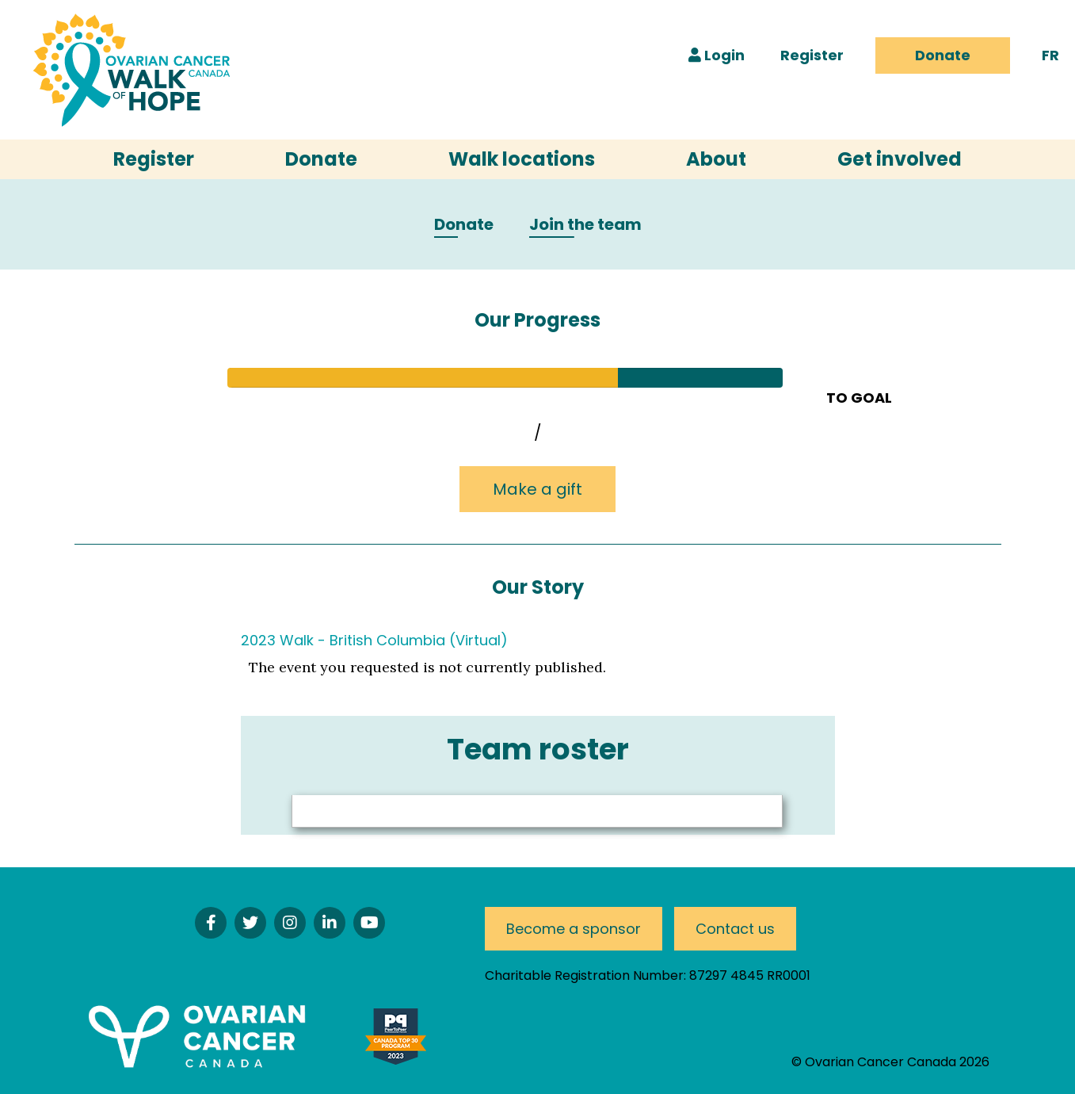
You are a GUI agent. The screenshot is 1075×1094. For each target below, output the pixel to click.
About (716, 159)
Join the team (585, 225)
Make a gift (537, 489)
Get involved (899, 159)
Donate (942, 55)
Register (812, 55)
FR (1050, 55)
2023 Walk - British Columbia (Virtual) (374, 640)
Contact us (735, 929)
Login (716, 55)
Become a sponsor (573, 929)
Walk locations (521, 159)
